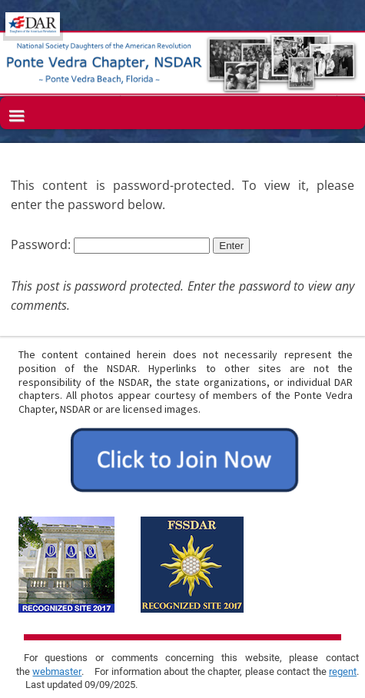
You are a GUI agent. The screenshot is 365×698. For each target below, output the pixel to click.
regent (343, 671)
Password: (110, 244)
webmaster (56, 671)
